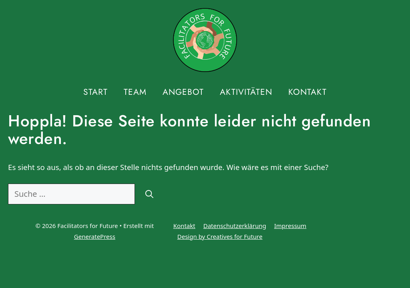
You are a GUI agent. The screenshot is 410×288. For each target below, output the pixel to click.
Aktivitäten (246, 92)
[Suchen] (149, 194)
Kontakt (307, 92)
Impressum (290, 226)
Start (95, 92)
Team (135, 92)
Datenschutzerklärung (234, 226)
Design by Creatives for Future (220, 236)
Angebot (183, 92)
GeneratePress (94, 236)
